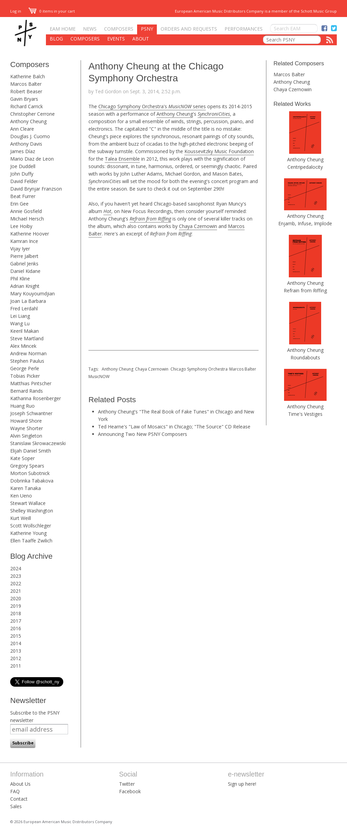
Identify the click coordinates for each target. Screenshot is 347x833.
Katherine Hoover (29, 233)
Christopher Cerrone (32, 114)
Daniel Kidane (25, 271)
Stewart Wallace (28, 503)
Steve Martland (27, 338)
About (140, 38)
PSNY (147, 29)
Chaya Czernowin (198, 226)
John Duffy (21, 173)
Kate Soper (22, 458)
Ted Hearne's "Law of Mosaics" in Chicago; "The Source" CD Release (174, 426)
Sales (16, 806)
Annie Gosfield (26, 211)
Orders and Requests (189, 29)
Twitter (127, 784)
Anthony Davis (26, 144)
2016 (15, 628)
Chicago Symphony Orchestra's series (152, 106)
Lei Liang (20, 316)
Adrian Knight (24, 286)
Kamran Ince (24, 241)
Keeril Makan (24, 331)
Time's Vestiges (305, 414)
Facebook (130, 791)
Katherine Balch (27, 76)
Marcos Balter (26, 84)
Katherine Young (28, 533)
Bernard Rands (26, 391)
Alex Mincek (23, 346)
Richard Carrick (26, 106)
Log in (15, 11)
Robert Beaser (26, 91)
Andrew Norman (28, 353)
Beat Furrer (22, 196)
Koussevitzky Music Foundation (219, 151)
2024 (15, 568)
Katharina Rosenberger (35, 398)
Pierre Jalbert (24, 256)
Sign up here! (242, 784)
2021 (15, 591)
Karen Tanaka (25, 488)
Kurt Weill (20, 518)
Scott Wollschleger (30, 525)
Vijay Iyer (20, 248)
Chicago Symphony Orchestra (199, 369)
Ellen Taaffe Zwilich (31, 540)
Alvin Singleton (26, 435)
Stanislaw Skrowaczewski (38, 443)
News (90, 29)
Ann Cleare (22, 129)
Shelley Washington (31, 510)
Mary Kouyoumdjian (32, 293)
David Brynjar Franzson (36, 188)
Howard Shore (26, 421)
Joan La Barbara (28, 301)
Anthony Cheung (28, 121)
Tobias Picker (25, 376)
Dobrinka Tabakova (31, 480)
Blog (56, 38)
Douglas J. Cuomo (30, 136)
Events (116, 38)
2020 (15, 598)
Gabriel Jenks (24, 263)
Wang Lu (20, 323)
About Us (20, 784)
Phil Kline (20, 278)
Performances (244, 29)
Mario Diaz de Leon (32, 159)
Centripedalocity (305, 167)
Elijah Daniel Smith (30, 450)
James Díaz (22, 151)
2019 (15, 606)
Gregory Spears (27, 465)
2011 (15, 666)
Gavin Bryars (24, 99)
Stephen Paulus (27, 361)
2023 (15, 576)
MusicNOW (99, 376)
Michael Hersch (27, 218)
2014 (15, 643)
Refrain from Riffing (305, 290)
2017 (15, 621)
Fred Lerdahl (24, 308)
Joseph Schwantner (31, 413)
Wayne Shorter (26, 428)
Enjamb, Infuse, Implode (305, 223)
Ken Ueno (21, 495)
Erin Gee (19, 203)
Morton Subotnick (30, 473)
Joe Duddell (22, 166)
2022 (15, 583)
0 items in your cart (52, 11)
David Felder (24, 181)
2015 (15, 636)
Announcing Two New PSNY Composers (142, 434)
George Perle (24, 368)
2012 (15, 658)
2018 (15, 613)
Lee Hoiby (21, 226)
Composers (118, 29)
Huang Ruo (22, 406)
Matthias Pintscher (30, 383)
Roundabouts (305, 357)
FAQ (15, 791)
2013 (15, 651)
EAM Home (63, 29)
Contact (19, 799)
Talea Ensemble (122, 159)
